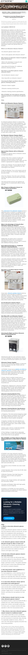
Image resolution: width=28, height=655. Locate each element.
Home (5, 12)
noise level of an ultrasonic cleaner (13, 211)
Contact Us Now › (9, 518)
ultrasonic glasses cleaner (14, 293)
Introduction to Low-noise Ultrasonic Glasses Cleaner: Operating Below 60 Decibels (13, 13)
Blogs (9, 12)
